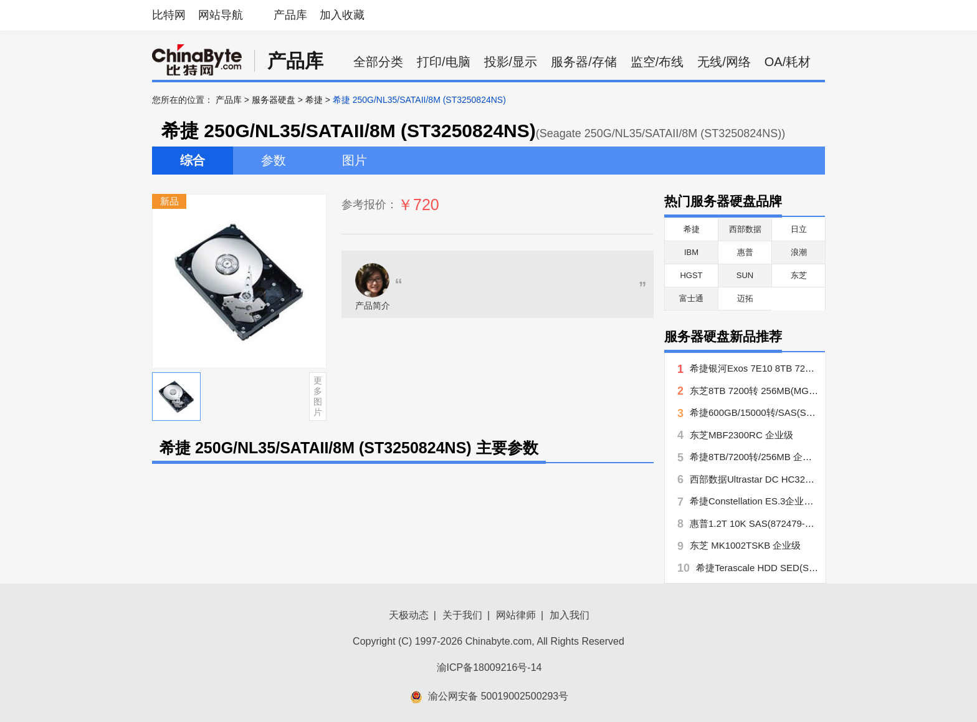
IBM (691, 252)
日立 (799, 229)
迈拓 (745, 298)
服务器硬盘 (273, 100)
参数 (273, 160)
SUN (744, 275)
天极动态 (409, 615)
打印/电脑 (443, 62)
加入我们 (569, 615)
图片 (354, 160)
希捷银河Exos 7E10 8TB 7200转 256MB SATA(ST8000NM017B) (824, 368)
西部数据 (745, 229)
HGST (691, 275)
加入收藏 (342, 15)
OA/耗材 (788, 62)
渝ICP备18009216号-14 (489, 667)
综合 (192, 160)
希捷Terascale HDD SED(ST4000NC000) (781, 567)
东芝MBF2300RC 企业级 (741, 435)
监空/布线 (657, 62)
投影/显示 (511, 62)
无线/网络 (724, 62)
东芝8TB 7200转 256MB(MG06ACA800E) (776, 390)
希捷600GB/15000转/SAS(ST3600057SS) (777, 412)
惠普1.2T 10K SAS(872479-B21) (757, 523)
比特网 (169, 15)
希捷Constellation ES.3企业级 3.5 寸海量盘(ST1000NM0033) (816, 501)
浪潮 (799, 252)
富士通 (691, 298)
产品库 (290, 15)
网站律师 (516, 615)
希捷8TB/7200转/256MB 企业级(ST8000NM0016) (792, 456)
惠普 (745, 252)
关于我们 (462, 615)
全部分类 (378, 62)
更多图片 (317, 395)
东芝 (799, 275)
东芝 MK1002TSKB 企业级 (745, 545)
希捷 (314, 100)
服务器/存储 (584, 62)
